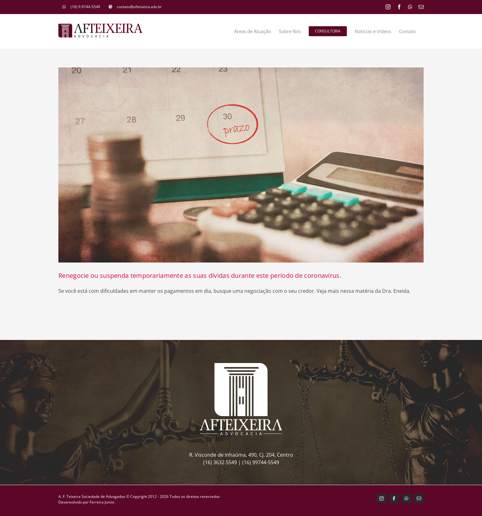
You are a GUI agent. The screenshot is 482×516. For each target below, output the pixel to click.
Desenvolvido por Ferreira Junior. (87, 502)
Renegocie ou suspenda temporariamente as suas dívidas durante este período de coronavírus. (199, 275)
